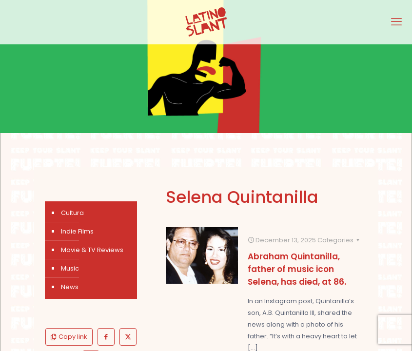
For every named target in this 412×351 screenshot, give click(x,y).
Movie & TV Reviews (92, 249)
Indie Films (77, 231)
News (69, 287)
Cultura (72, 212)
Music (70, 268)
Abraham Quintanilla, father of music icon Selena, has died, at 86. (297, 269)
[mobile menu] (396, 22)
